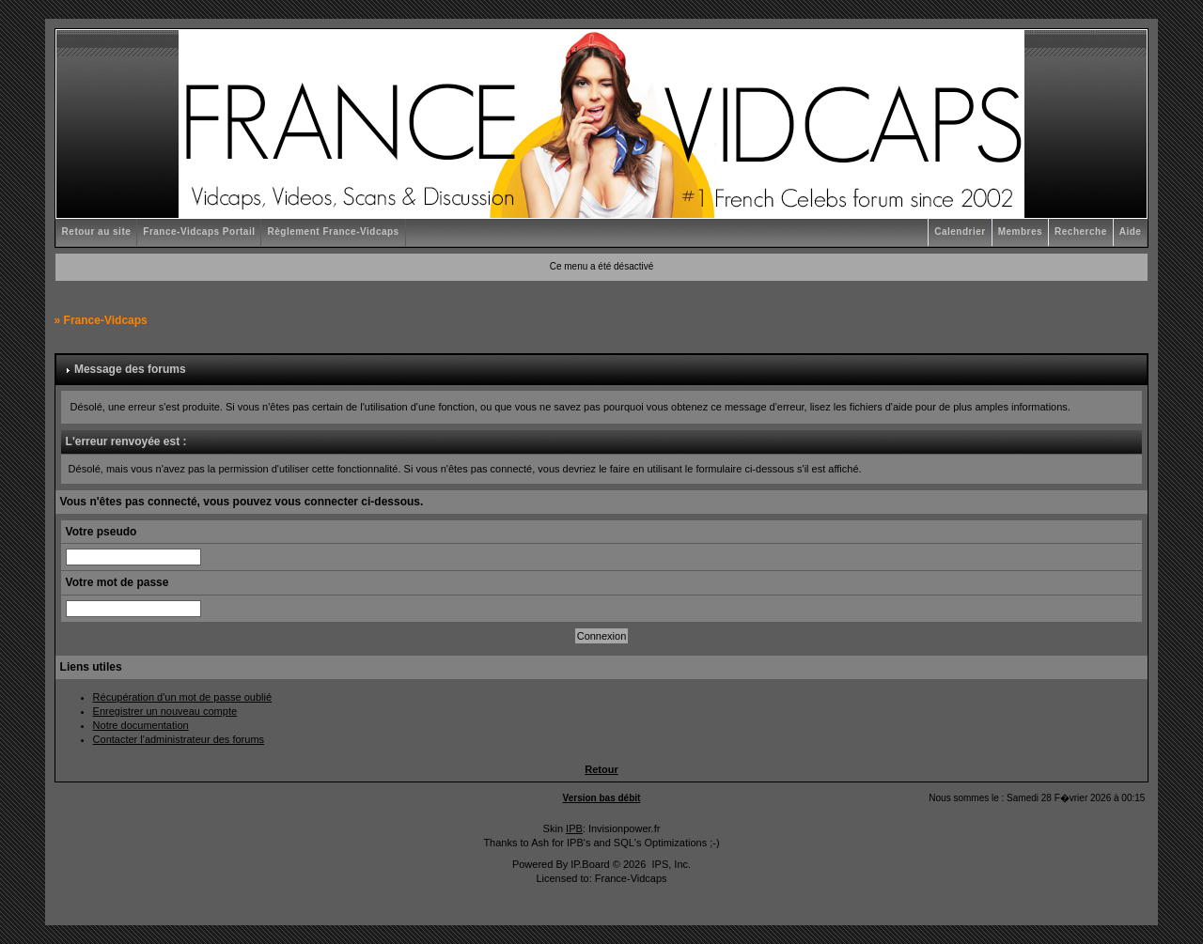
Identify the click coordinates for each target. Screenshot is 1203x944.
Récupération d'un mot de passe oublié (182, 697)
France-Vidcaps (106, 320)
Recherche (1081, 231)
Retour (601, 769)
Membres (1020, 231)
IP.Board (589, 864)
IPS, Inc (669, 864)
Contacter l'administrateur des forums (178, 739)
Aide (1130, 231)
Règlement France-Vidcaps (332, 231)
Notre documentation (141, 725)
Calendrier (959, 231)
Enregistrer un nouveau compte (165, 711)
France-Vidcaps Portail (199, 231)
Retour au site (97, 231)
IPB (574, 828)
